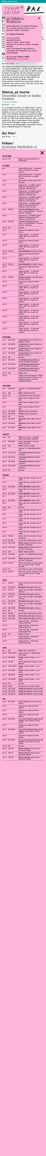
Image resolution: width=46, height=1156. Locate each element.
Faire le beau (12, 784)
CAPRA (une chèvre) (17, 944)
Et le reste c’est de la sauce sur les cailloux (18, 1043)
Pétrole (7, 358)
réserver (18, 63)
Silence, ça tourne (15, 92)
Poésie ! (8, 143)
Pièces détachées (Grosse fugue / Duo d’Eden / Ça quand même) (21, 612)
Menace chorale (14, 1084)
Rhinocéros (10, 753)
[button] (43, 1)
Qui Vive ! (9, 133)
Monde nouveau (14, 640)
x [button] (39, 18)
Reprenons (10, 391)
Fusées (7, 908)
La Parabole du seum (18, 268)
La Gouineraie (12, 236)
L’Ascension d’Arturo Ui (20, 492)
